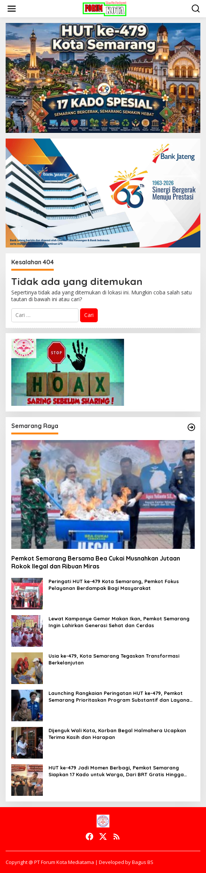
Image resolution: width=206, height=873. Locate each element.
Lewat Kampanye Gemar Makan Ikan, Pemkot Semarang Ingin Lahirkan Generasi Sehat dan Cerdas (118, 622)
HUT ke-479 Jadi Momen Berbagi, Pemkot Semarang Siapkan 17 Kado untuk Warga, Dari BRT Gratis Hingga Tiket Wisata (116, 771)
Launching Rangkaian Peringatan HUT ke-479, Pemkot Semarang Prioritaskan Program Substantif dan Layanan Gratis (120, 696)
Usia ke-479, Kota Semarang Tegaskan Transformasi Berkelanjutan (113, 659)
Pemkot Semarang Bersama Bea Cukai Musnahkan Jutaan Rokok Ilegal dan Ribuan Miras (95, 562)
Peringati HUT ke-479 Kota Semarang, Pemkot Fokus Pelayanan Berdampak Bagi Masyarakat (113, 584)
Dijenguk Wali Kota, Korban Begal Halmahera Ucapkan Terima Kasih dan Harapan (117, 733)
